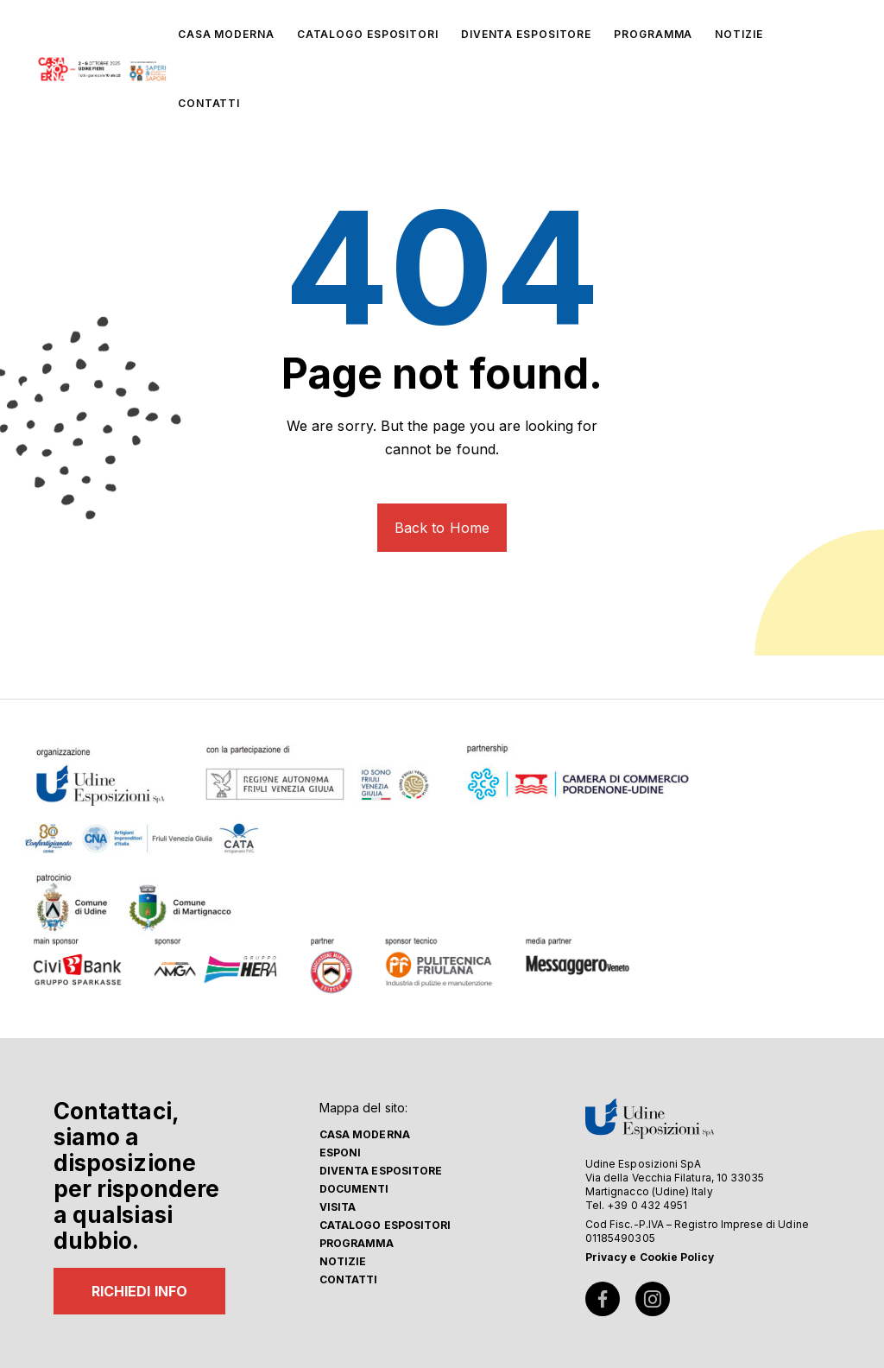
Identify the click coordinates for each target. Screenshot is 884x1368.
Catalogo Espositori (385, 1225)
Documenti (354, 1188)
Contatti (348, 1279)
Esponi (340, 1152)
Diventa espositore (380, 1170)
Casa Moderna (364, 1134)
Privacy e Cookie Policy (649, 1257)
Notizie (342, 1261)
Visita (337, 1206)
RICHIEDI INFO (139, 1291)
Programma (357, 1243)
